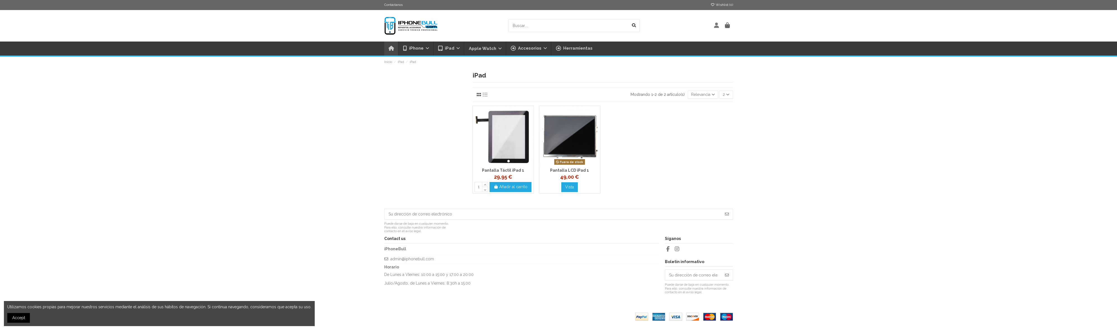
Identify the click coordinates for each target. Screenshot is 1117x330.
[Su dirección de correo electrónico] (553, 214)
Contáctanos (393, 5)
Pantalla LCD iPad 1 (569, 170)
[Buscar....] (634, 25)
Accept (18, 318)
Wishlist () (722, 5)
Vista (569, 187)
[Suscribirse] (727, 214)
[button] (528, 48)
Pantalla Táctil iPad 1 (503, 170)
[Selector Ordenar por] (703, 95)
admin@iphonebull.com (412, 259)
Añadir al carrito (510, 187)
